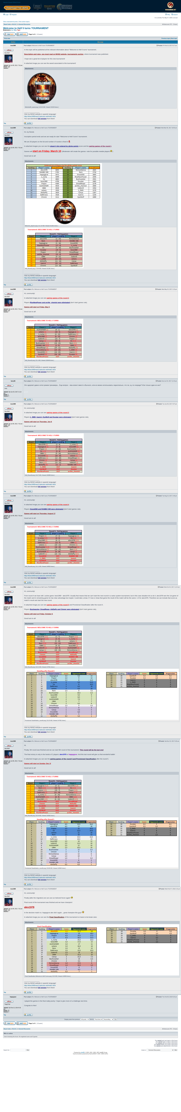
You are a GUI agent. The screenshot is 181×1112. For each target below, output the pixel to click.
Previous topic (166, 38)
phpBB (83, 1052)
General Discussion (24, 24)
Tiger (18, 30)
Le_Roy (13, 30)
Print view (7, 38)
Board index (7, 24)
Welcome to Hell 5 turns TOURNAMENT (25, 28)
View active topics (24, 21)
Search (174, 14)
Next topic (174, 38)
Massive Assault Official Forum (11, 2)
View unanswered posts (10, 21)
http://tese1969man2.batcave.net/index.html (40, 116)
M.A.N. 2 (14, 24)
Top (5, 123)
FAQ (167, 14)
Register (13, 14)
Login (6, 14)
